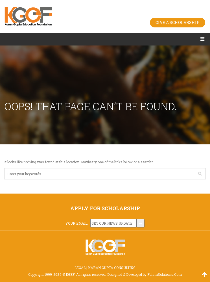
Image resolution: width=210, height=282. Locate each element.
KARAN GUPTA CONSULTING (111, 267)
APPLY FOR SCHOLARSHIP (105, 208)
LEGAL (80, 267)
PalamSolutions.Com (164, 274)
